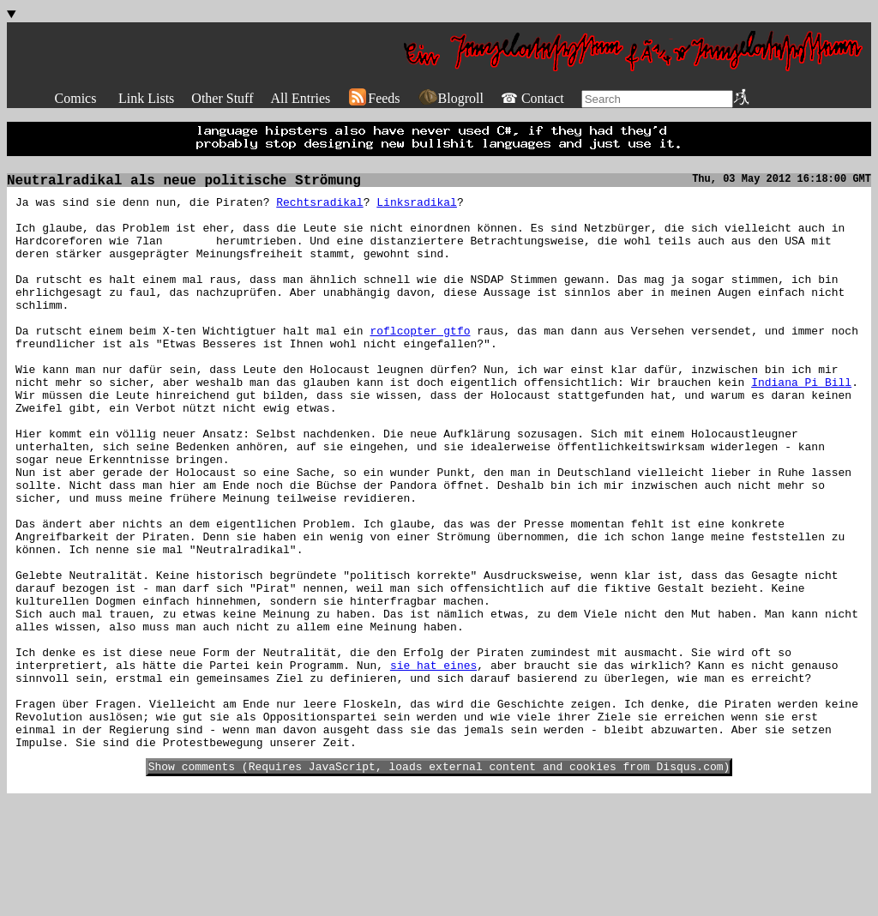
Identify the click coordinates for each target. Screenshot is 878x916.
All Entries (300, 98)
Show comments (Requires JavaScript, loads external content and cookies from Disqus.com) (439, 881)
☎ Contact (532, 98)
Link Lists (146, 98)
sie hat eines (433, 762)
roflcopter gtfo (420, 361)
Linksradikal (416, 206)
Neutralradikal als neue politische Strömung (184, 182)
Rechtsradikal (319, 206)
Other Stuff (222, 98)
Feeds (373, 98)
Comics (76, 98)
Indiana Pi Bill (801, 423)
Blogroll (451, 98)
